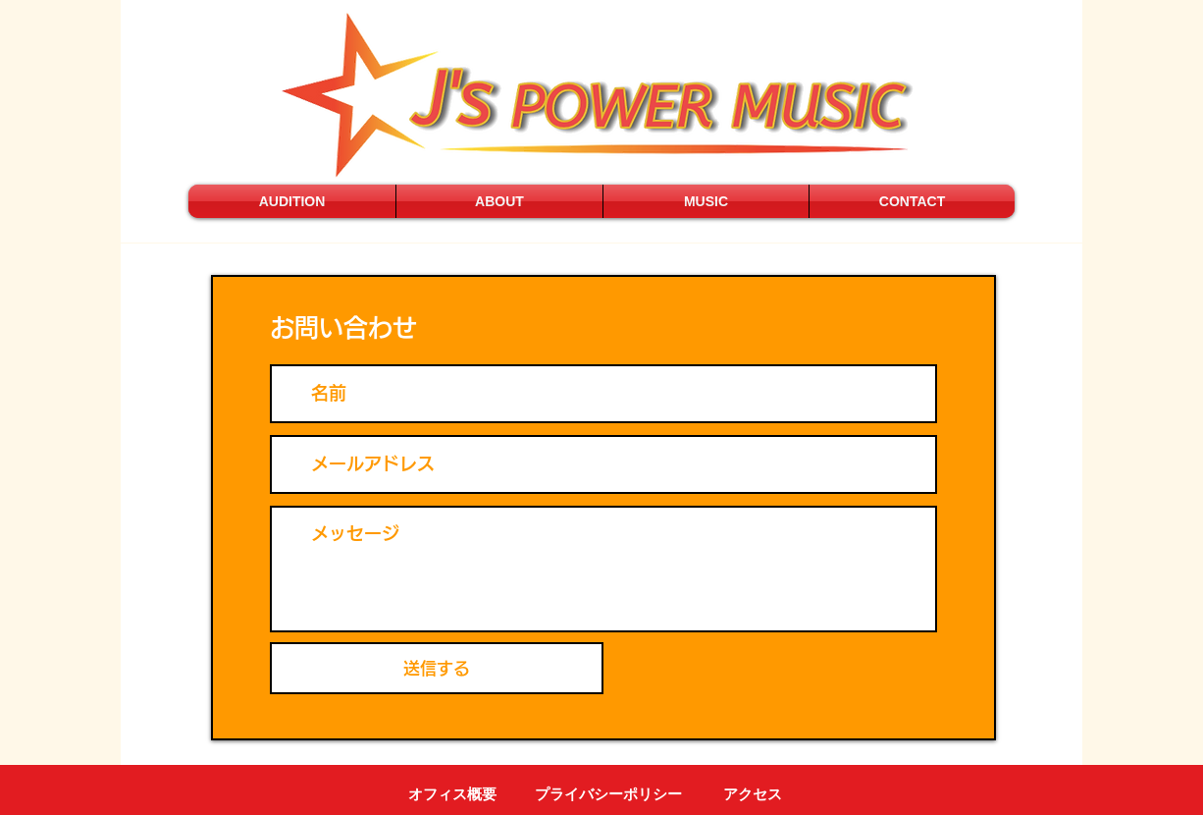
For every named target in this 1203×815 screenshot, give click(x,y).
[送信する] (436, 668)
